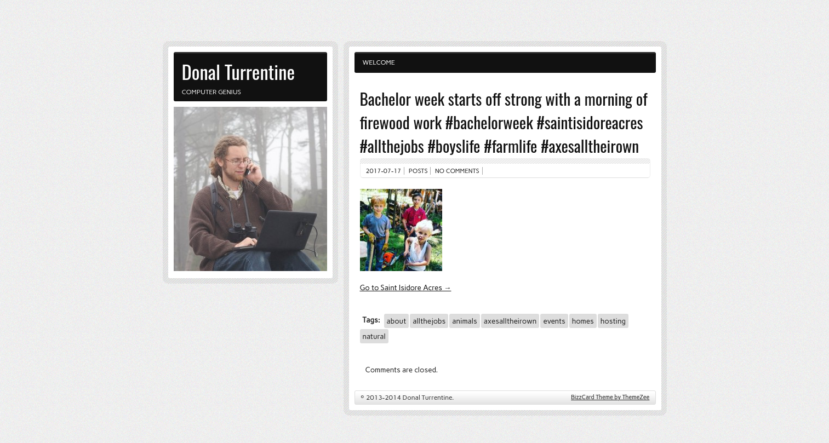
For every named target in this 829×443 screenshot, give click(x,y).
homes (583, 321)
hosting (613, 321)
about (397, 321)
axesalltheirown (510, 321)
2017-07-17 (384, 171)
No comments (457, 171)
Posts (418, 171)
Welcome (379, 62)
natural (374, 336)
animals (464, 321)
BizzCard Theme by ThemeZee (610, 397)
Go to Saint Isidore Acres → (405, 287)
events (554, 321)
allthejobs (429, 321)
